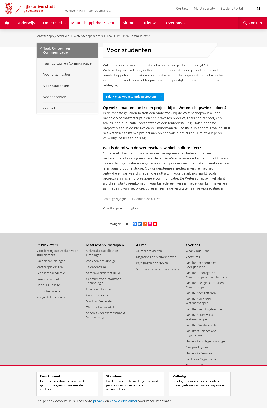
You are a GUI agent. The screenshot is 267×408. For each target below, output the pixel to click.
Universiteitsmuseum (101, 289)
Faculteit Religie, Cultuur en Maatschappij (205, 285)
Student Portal (232, 8)
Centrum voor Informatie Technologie (103, 281)
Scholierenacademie (51, 273)
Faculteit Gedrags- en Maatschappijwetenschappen (206, 275)
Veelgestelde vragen (51, 297)
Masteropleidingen (50, 267)
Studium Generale (99, 301)
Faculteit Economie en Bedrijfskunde (201, 265)
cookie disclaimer (123, 401)
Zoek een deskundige (101, 261)
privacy (98, 401)
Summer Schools (48, 279)
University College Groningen (206, 341)
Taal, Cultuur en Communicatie (128, 36)
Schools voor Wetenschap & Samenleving (106, 315)
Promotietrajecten (49, 291)
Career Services (97, 295)
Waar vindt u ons (198, 251)
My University (204, 8)
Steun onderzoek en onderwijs (157, 269)
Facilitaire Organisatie (201, 360)
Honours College (48, 285)
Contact (182, 8)
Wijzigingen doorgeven (152, 263)
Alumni (141, 245)
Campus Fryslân (197, 348)
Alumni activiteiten (149, 251)
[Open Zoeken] (252, 23)
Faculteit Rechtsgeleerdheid (205, 309)
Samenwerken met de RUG (105, 273)
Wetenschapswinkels (88, 36)
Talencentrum (96, 267)
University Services (199, 353)
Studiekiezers (47, 245)
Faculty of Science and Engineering (201, 333)
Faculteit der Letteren (201, 293)
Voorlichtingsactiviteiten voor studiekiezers (57, 253)
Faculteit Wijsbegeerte (201, 325)
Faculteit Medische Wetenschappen (199, 301)
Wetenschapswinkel (100, 307)
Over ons (193, 245)
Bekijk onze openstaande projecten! (135, 97)
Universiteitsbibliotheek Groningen (102, 253)
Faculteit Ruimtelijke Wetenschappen (200, 317)
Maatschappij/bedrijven (53, 36)
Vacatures (193, 257)
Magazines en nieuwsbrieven (156, 257)
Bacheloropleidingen (51, 261)
